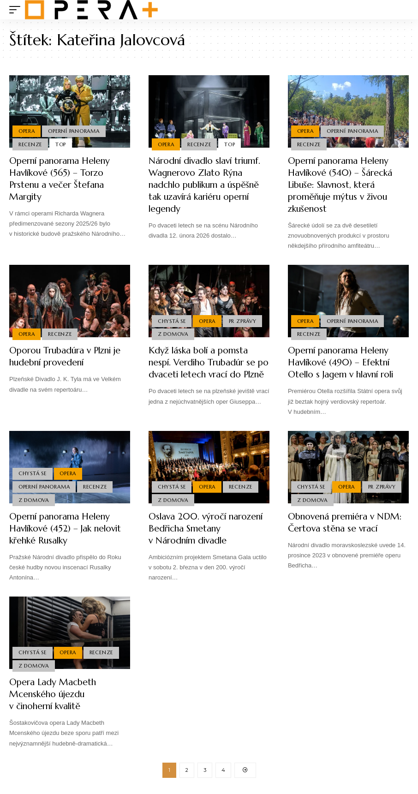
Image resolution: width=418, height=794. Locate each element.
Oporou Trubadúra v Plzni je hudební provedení (68, 356)
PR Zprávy (243, 320)
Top (61, 144)
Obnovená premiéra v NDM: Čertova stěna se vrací (348, 524)
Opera (26, 130)
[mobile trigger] (17, 9)
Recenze (30, 144)
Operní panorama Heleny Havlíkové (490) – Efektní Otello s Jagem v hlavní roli (345, 362)
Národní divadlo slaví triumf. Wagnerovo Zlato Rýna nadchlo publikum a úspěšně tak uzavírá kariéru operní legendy (205, 185)
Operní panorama (74, 130)
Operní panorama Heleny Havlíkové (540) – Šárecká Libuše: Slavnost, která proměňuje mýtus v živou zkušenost (342, 185)
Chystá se (172, 320)
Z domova (173, 334)
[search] (402, 9)
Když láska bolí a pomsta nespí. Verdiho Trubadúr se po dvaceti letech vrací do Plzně (205, 368)
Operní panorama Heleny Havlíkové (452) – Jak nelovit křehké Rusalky (69, 530)
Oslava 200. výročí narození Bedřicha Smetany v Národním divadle (205, 530)
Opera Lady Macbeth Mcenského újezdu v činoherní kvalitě (54, 696)
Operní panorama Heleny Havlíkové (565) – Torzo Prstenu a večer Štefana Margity (62, 179)
